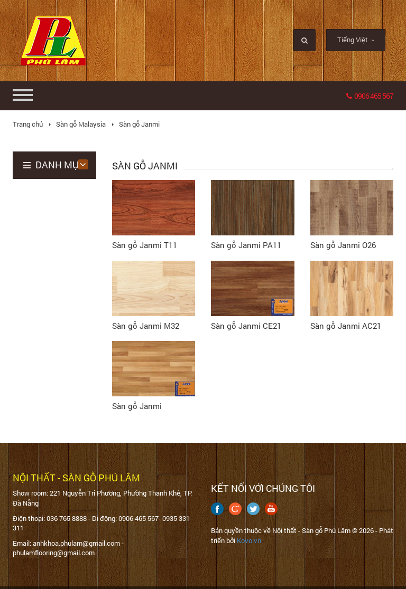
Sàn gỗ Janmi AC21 (345, 325)
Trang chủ (28, 124)
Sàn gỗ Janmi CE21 (246, 325)
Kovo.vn (249, 540)
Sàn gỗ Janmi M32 (145, 325)
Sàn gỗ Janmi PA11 (246, 245)
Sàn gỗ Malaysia (81, 124)
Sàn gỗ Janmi (139, 124)
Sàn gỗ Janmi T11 (144, 245)
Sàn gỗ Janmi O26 (343, 245)
